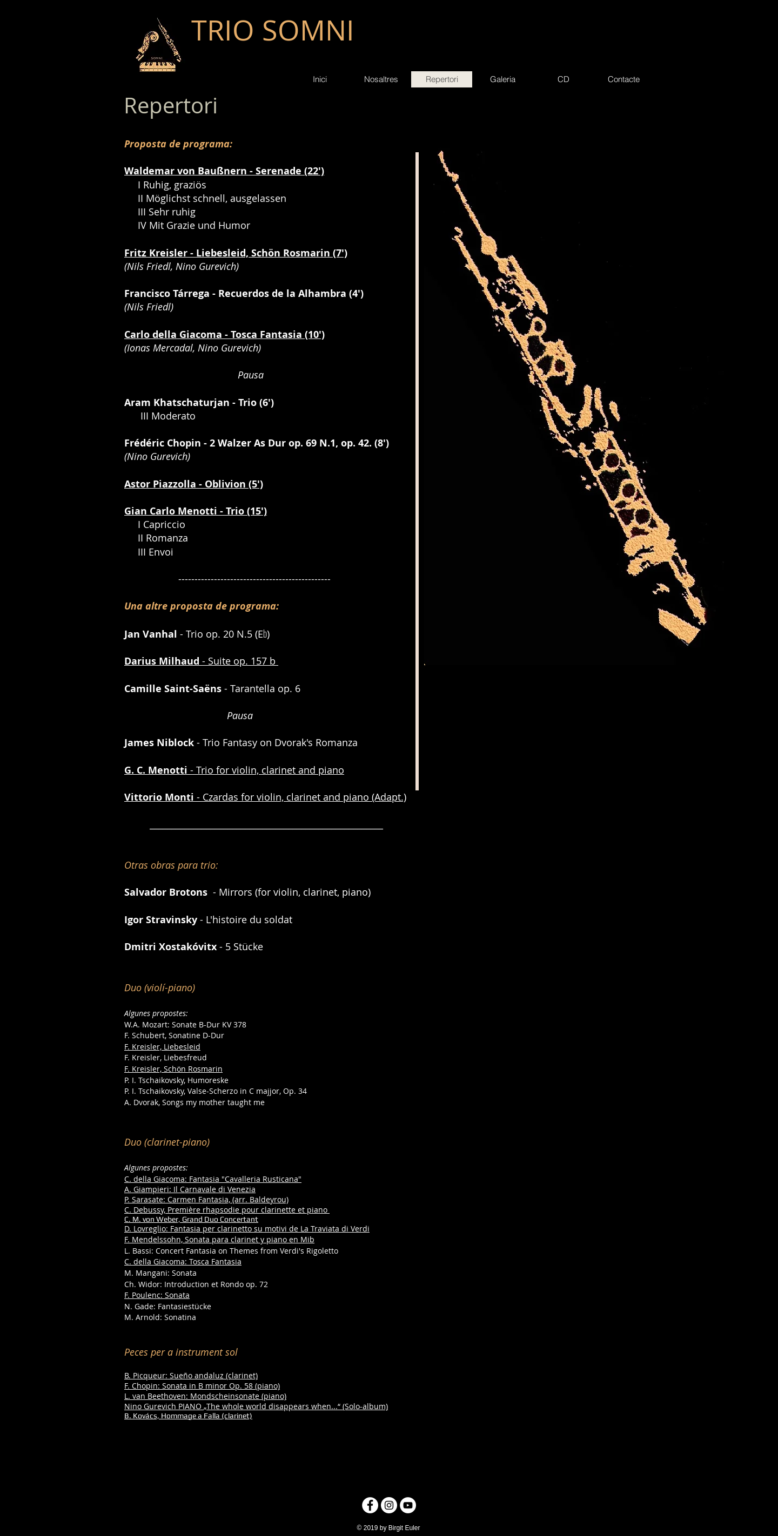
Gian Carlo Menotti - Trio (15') (195, 511)
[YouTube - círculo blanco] (408, 1505)
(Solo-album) (364, 1406)
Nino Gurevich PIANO (163, 1406)
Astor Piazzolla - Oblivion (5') (193, 484)
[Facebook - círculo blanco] (370, 1505)
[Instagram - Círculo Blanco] (389, 1505)
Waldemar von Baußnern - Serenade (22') (224, 171)
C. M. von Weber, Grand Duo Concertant (191, 1219)
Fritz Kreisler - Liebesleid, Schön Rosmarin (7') (235, 253)
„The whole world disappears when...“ (272, 1406)
